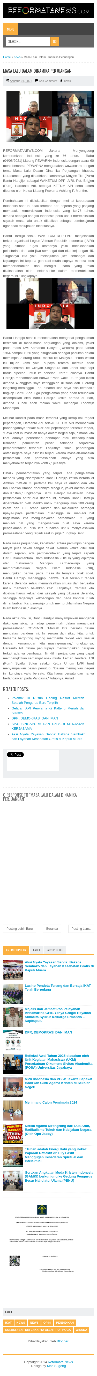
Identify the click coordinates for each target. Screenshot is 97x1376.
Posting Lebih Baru (19, 929)
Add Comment (48, 80)
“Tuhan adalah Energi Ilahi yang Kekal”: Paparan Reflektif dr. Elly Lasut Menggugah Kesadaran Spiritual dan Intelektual (56, 1155)
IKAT (8, 1322)
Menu (10, 29)
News (34, 1322)
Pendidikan (65, 1322)
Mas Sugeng (56, 1366)
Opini (47, 1322)
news (67, 80)
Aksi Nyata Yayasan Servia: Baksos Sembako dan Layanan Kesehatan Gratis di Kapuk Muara (59, 966)
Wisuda (81, 1329)
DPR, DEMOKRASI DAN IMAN (35, 718)
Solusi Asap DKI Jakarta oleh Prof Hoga (38, 1329)
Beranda (52, 929)
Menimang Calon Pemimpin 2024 (51, 1102)
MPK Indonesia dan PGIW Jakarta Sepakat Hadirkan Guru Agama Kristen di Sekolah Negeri (58, 1083)
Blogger (62, 1341)
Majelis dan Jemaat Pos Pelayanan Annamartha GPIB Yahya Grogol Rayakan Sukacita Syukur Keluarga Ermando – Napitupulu (58, 1015)
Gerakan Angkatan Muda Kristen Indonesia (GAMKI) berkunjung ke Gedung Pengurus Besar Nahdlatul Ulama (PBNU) (59, 1176)
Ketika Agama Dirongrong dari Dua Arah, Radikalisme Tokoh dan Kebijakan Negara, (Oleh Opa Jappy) (58, 1130)
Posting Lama (81, 929)
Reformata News (60, 1362)
